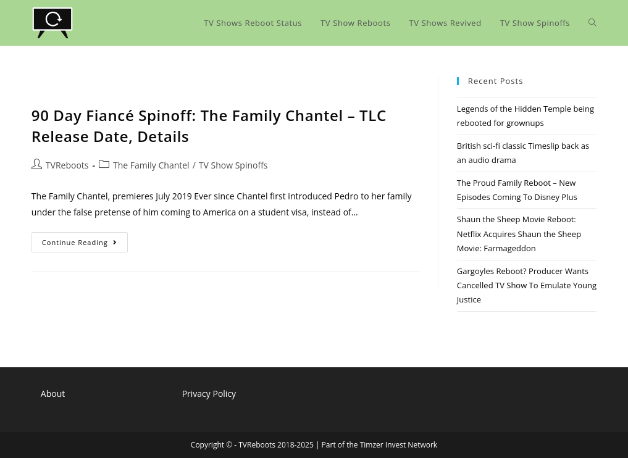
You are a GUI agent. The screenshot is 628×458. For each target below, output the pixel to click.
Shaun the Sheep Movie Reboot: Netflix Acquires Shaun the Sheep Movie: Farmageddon (519, 234)
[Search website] (592, 23)
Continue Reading (85, 244)
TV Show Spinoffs (233, 165)
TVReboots (67, 165)
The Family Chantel (151, 165)
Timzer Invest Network (398, 444)
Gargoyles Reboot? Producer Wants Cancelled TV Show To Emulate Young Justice (527, 285)
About (53, 393)
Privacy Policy (209, 393)
